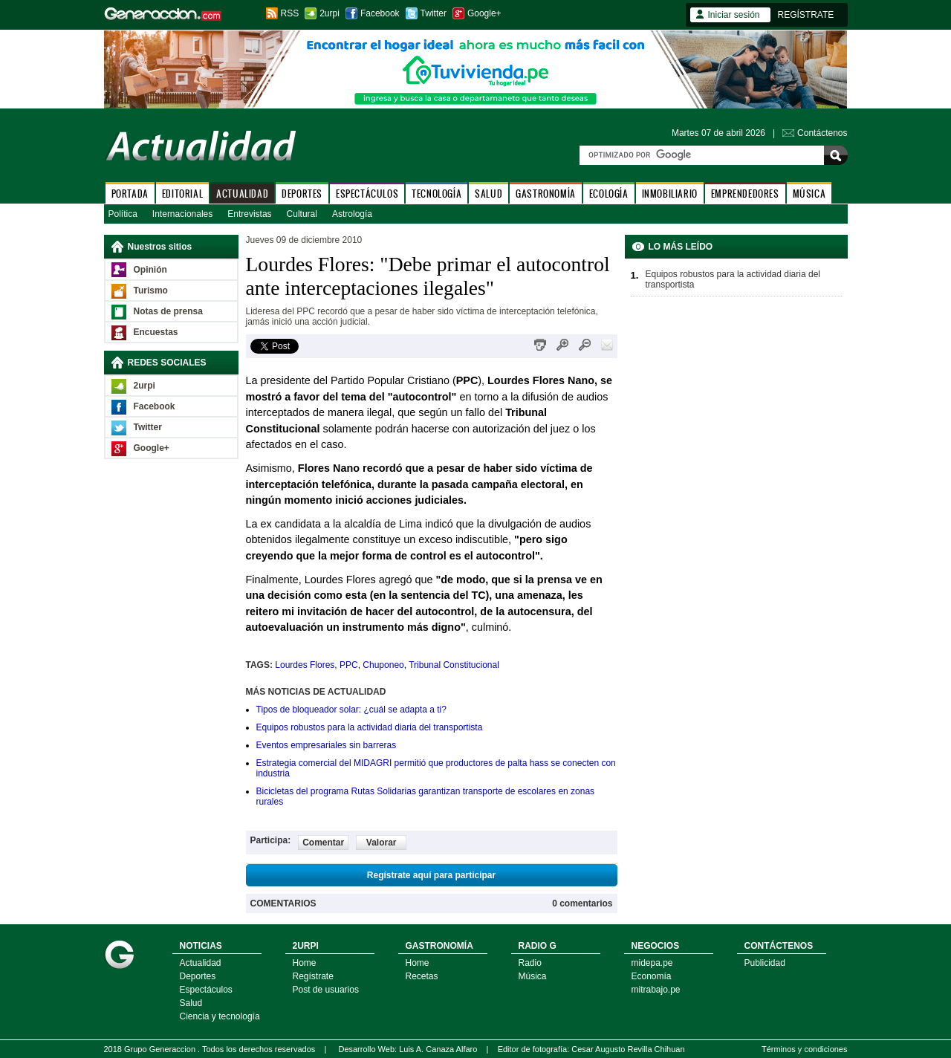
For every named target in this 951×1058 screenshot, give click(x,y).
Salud (191, 1003)
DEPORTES (302, 193)
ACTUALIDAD (242, 193)
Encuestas (156, 332)
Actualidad (200, 963)
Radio (530, 963)
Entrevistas (249, 214)
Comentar (323, 842)
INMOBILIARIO (670, 193)
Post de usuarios (326, 989)
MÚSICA (809, 193)
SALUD (488, 193)
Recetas (422, 976)
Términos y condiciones (805, 1049)
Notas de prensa (168, 311)
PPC (349, 665)
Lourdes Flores (304, 665)
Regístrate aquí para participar (431, 875)
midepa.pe (652, 963)
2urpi (329, 13)
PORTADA (130, 193)
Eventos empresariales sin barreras (326, 745)
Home (305, 963)
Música (533, 976)
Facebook (380, 13)
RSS (290, 13)
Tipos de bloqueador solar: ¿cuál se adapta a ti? (351, 709)
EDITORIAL (182, 193)
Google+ (484, 13)
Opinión (150, 269)
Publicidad (764, 963)
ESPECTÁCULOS (367, 193)
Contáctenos (822, 133)
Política (122, 214)
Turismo (151, 290)
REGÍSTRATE (806, 15)
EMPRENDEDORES (745, 193)
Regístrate (313, 976)
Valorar (381, 842)
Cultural (302, 214)
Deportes (198, 976)
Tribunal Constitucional (454, 665)
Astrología (352, 214)
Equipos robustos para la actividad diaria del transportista (369, 727)
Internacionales (182, 214)
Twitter (434, 13)
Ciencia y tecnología (220, 1016)
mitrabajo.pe (656, 989)
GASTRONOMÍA (546, 193)
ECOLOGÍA (609, 193)
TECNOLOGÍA (436, 193)
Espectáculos (206, 989)
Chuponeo (383, 665)
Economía (652, 976)
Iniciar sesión (734, 15)
